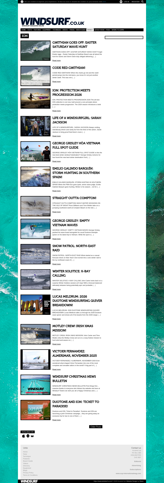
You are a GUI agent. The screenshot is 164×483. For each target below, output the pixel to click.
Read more (56, 60)
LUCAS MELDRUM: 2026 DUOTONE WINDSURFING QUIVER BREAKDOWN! (77, 301)
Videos (65, 30)
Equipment (47, 30)
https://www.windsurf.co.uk (103, 481)
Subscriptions (135, 469)
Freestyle (46, 159)
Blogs (25, 470)
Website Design (131, 481)
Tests (29, 30)
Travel (72, 30)
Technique (57, 30)
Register (136, 2)
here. (104, 2)
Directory (26, 466)
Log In (126, 2)
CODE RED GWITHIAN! (68, 68)
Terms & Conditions (30, 475)
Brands (90, 30)
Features (37, 30)
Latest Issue (99, 30)
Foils (108, 30)
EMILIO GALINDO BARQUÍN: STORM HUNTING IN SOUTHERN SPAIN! (76, 173)
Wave (142, 481)
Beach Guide (80, 30)
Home (24, 30)
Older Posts (95, 427)
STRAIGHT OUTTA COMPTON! (74, 198)
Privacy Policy (28, 473)
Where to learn (118, 30)
